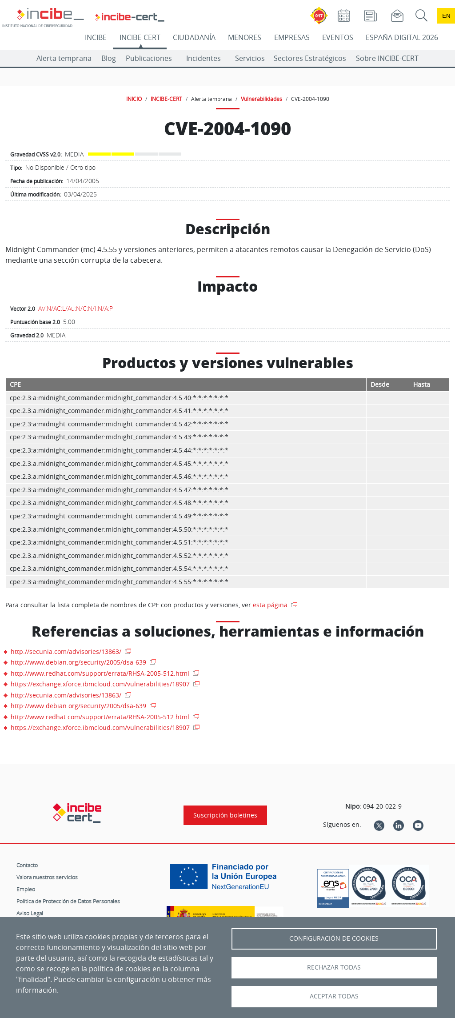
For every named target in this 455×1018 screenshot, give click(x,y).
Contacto (27, 865)
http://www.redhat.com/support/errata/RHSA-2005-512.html (101, 673)
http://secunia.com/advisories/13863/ (67, 651)
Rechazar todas (334, 967)
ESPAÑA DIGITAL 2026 (402, 37)
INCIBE (96, 37)
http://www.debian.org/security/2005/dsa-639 (79, 662)
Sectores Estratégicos (310, 58)
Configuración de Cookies (334, 938)
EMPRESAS (292, 37)
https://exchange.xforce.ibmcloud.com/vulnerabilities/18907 (101, 684)
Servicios (250, 58)
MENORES (244, 37)
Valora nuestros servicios (47, 877)
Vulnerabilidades (261, 98)
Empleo (25, 889)
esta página (271, 605)
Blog (108, 58)
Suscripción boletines (225, 815)
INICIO (134, 98)
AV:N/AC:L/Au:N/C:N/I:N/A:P (75, 308)
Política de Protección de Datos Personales (68, 901)
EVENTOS (337, 37)
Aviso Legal (29, 913)
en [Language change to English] (446, 15)
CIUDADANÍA (194, 37)
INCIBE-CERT (140, 37)
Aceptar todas (334, 996)
